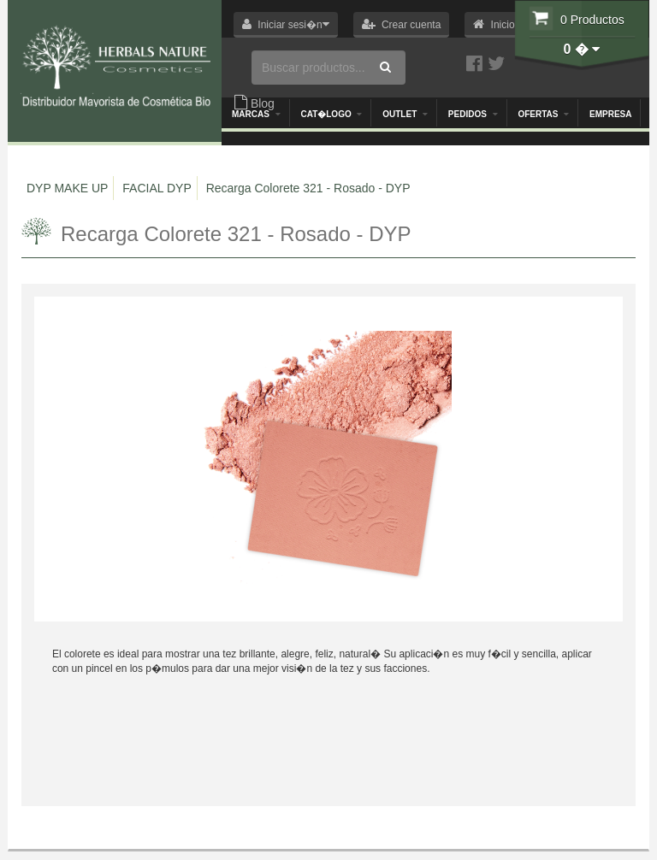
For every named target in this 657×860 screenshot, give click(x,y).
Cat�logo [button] (331, 114)
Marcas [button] (256, 114)
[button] (286, 25)
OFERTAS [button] (543, 114)
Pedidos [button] (473, 114)
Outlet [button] (405, 114)
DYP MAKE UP (67, 188)
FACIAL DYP (156, 188)
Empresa (610, 114)
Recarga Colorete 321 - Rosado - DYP (308, 188)
